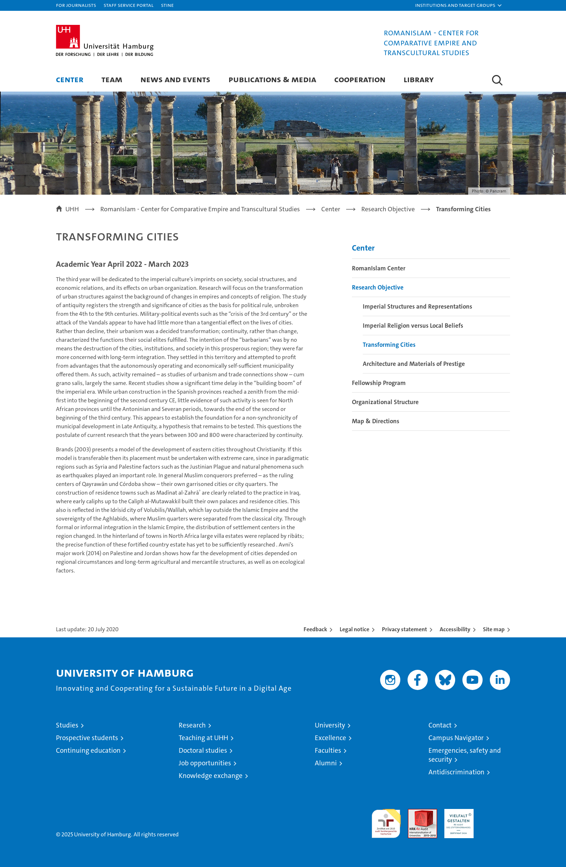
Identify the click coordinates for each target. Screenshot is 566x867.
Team (111, 79)
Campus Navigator (456, 737)
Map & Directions (375, 421)
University (330, 725)
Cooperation (360, 79)
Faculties (328, 750)
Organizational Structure (385, 402)
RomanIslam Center (378, 268)
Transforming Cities (389, 345)
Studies (67, 725)
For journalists (76, 5)
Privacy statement (404, 629)
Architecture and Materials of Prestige (414, 364)
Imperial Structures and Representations (417, 306)
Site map (494, 629)
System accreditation (495, 816)
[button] (458, 5)
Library (419, 79)
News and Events (175, 79)
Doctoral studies (203, 750)
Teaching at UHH (203, 737)
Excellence (330, 737)
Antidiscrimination (456, 772)
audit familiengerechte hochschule (386, 820)
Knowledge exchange (211, 775)
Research (192, 725)
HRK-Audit (457, 813)
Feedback (315, 629)
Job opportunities (205, 763)
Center (69, 79)
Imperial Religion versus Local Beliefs (413, 325)
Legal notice (354, 629)
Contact (440, 725)
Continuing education (88, 750)
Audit (415, 813)
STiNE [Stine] (167, 5)
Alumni (326, 763)
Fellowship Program (379, 383)
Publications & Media (272, 79)
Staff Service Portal (128, 5)
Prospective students (87, 737)
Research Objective (378, 287)
